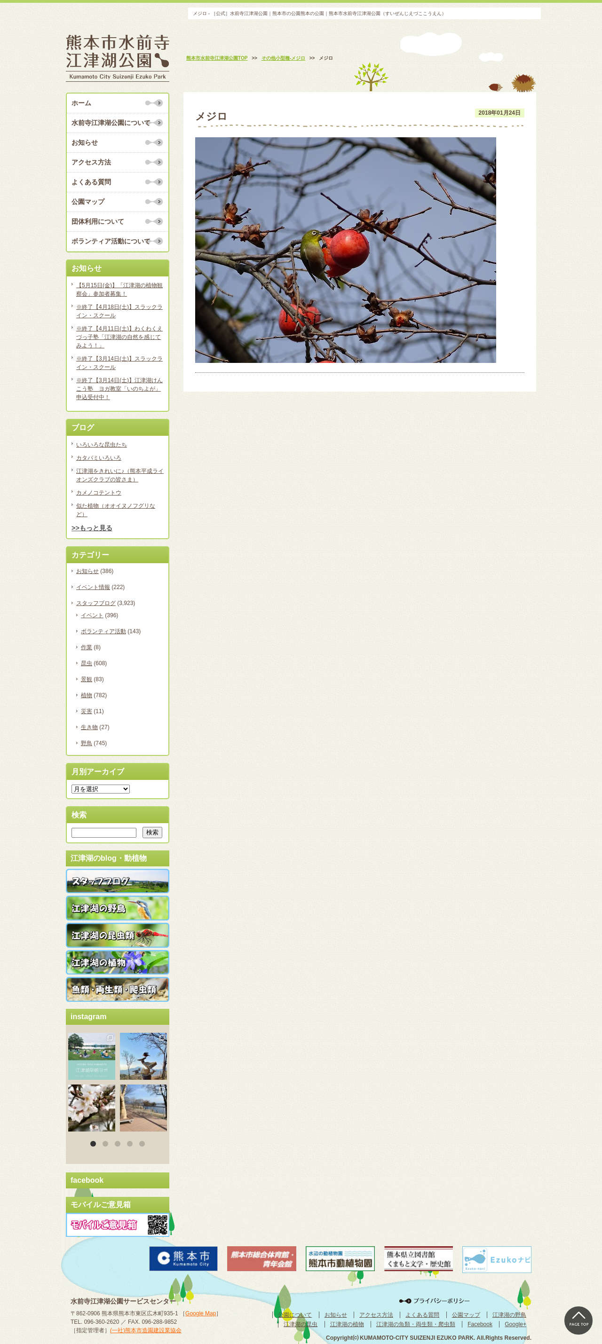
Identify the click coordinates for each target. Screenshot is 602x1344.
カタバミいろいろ (98, 458)
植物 (86, 695)
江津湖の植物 (347, 1324)
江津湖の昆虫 (300, 1324)
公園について (295, 1315)
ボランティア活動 (103, 631)
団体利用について (97, 221)
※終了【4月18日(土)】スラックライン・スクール (119, 311)
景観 (86, 679)
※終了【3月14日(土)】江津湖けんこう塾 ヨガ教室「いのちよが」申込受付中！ (119, 389)
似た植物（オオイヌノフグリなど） (115, 510)
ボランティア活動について (110, 241)
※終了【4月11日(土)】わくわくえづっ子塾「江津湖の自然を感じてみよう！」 (119, 337)
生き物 (89, 727)
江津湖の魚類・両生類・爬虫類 (415, 1324)
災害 (86, 711)
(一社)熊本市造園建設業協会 (146, 1330)
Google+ (515, 1324)
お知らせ (84, 142)
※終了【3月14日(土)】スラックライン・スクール (119, 362)
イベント (92, 615)
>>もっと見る (91, 528)
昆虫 (86, 663)
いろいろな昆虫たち (101, 444)
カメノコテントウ (98, 492)
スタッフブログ (96, 603)
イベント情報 (93, 587)
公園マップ (87, 201)
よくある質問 (91, 182)
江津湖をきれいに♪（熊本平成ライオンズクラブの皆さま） (120, 475)
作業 (86, 647)
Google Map (200, 1313)
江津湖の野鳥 (509, 1315)
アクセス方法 (91, 162)
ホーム (81, 103)
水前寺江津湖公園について (110, 122)
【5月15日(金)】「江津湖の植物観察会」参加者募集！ (119, 289)
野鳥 (86, 743)
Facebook (479, 1324)
